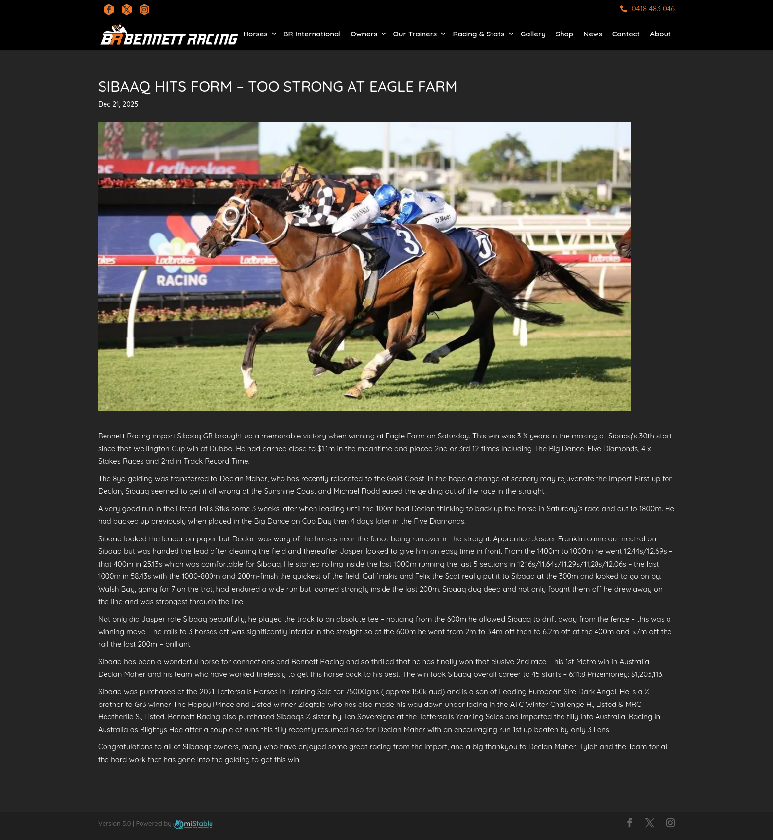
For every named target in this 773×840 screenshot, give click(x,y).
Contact (626, 33)
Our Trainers (415, 33)
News (592, 33)
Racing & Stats (478, 33)
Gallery (533, 33)
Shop (564, 33)
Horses (255, 33)
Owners (364, 33)
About (660, 33)
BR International (312, 33)
